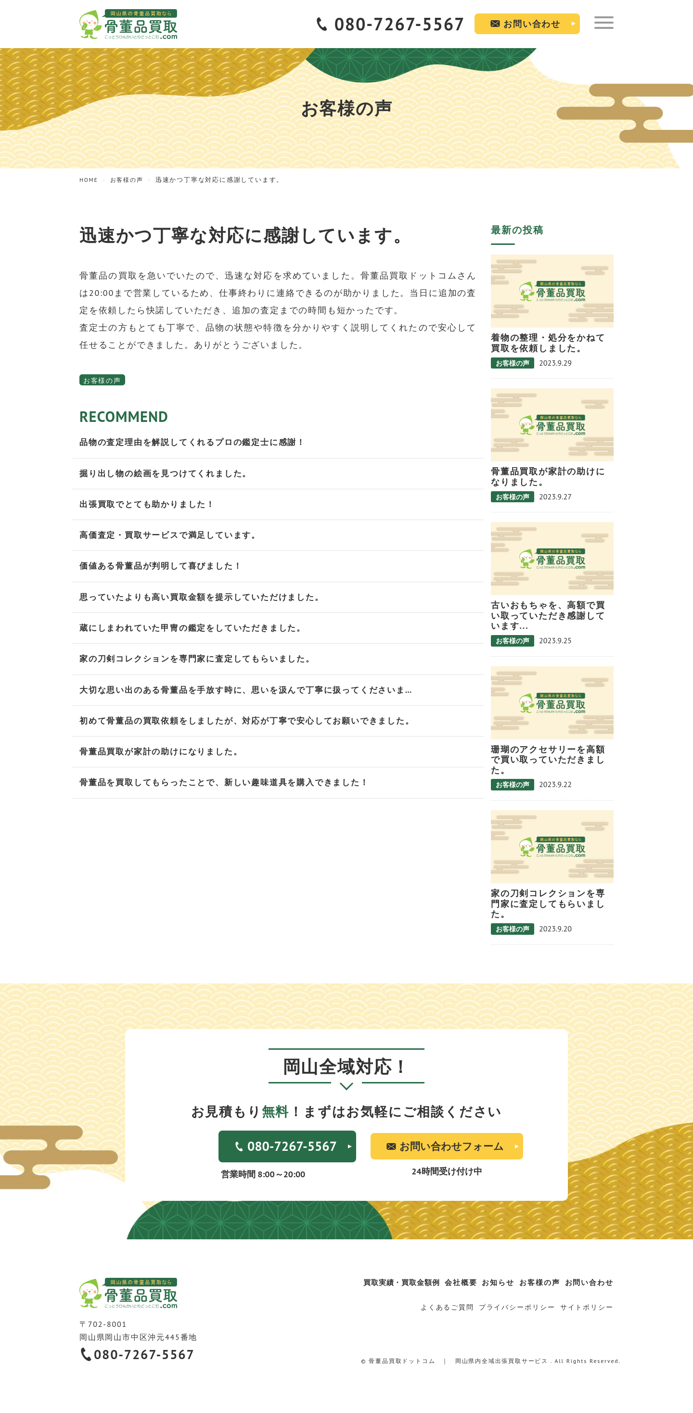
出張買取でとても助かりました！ (150, 506)
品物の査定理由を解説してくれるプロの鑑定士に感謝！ (198, 442)
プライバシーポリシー (516, 1306)
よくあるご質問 (446, 1306)
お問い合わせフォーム (452, 1146)
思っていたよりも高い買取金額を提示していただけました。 (208, 602)
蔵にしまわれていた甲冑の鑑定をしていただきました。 (198, 633)
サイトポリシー (587, 1306)
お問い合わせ (532, 23)
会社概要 (452, 1282)
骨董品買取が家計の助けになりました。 (165, 761)
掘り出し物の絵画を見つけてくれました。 (169, 474)
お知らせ (491, 1282)
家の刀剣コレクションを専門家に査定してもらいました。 (203, 666)
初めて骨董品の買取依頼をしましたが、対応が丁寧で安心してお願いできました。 (255, 729)
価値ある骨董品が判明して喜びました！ (165, 570)
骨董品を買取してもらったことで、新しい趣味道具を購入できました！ (232, 793)
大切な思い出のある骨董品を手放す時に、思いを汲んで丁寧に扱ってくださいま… (254, 697)
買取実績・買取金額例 (391, 1282)
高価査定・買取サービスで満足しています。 (174, 538)
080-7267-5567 (399, 24)
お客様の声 (102, 380)
